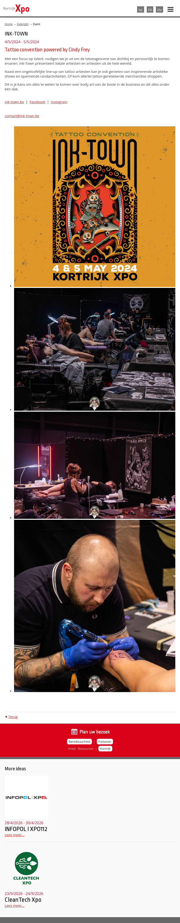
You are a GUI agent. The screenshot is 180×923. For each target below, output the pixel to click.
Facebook (37, 101)
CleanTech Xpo (23, 899)
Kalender (23, 24)
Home (9, 24)
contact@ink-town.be (22, 115)
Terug (13, 716)
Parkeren (104, 741)
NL (141, 10)
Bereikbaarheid (79, 741)
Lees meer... (14, 834)
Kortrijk (105, 748)
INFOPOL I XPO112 (26, 828)
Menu (170, 7)
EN (159, 10)
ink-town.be (14, 101)
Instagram (59, 101)
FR (150, 10)
